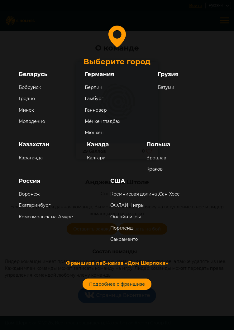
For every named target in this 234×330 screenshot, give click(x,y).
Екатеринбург (34, 205)
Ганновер (96, 110)
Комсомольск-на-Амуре (46, 217)
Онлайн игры (125, 217)
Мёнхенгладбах (102, 121)
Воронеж (29, 194)
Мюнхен (94, 132)
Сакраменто (124, 239)
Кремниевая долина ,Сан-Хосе (145, 194)
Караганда (31, 158)
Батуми (166, 87)
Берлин (93, 87)
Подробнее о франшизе (117, 284)
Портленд (121, 228)
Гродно (27, 98)
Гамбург (94, 98)
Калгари (96, 158)
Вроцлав (156, 158)
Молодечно (32, 121)
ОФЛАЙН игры (127, 205)
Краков (154, 169)
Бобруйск (30, 87)
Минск (26, 110)
